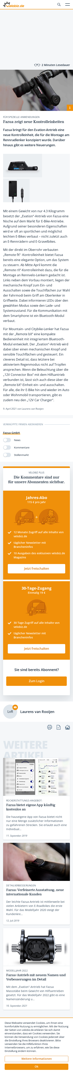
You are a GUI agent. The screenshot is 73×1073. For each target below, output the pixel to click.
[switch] (7, 440)
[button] (36, 1067)
